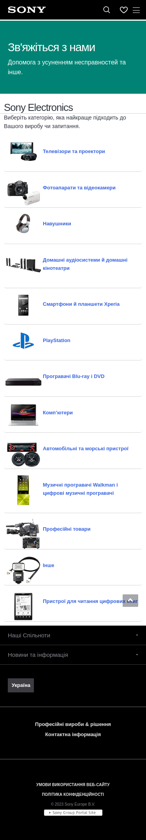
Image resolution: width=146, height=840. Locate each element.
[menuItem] (123, 9)
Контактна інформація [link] (73, 734)
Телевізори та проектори (74, 151)
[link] (21, 685)
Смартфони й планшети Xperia (81, 304)
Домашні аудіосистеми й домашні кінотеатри (85, 264)
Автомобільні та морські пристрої (85, 448)
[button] (130, 600)
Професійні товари (67, 529)
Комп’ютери (58, 413)
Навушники (57, 223)
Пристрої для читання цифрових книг (90, 601)
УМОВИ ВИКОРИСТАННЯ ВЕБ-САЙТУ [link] (72, 785)
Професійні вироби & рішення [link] (73, 724)
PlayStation (56, 340)
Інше (49, 565)
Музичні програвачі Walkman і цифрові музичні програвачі (80, 489)
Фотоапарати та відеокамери (79, 188)
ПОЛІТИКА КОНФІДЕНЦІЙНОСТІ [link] (73, 794)
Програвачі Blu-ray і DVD (73, 376)
